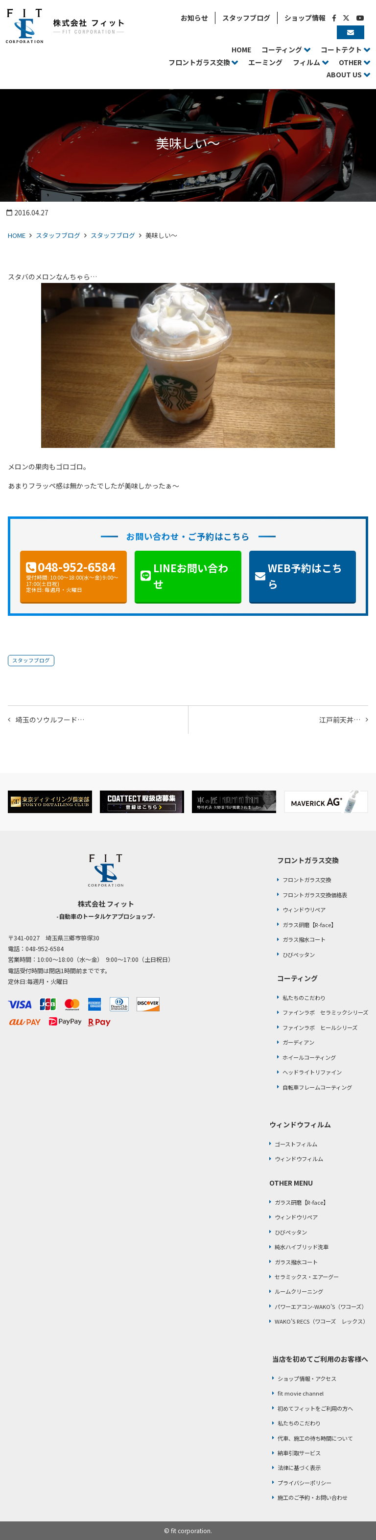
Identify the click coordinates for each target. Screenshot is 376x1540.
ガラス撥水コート (304, 939)
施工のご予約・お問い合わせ (313, 1497)
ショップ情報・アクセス (307, 1378)
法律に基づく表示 (299, 1467)
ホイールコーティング (309, 1057)
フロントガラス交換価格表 (314, 895)
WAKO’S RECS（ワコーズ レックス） (321, 1321)
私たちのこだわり (304, 998)
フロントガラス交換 (306, 880)
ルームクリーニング (299, 1291)
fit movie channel (301, 1393)
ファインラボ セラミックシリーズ (325, 1012)
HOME (16, 235)
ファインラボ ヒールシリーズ (319, 1027)
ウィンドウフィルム (299, 1159)
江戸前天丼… (339, 719)
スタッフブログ (58, 235)
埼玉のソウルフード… (50, 719)
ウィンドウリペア (304, 909)
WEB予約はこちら (305, 576)
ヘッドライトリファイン (312, 1072)
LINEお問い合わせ (190, 576)
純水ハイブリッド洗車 (302, 1247)
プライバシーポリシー (304, 1483)
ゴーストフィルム (296, 1144)
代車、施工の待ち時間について (315, 1438)
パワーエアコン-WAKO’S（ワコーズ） (321, 1306)
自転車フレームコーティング (317, 1087)
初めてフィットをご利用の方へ (315, 1408)
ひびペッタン (298, 954)
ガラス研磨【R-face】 (309, 925)
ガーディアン (298, 1042)
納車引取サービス (299, 1453)
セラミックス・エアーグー (307, 1277)
